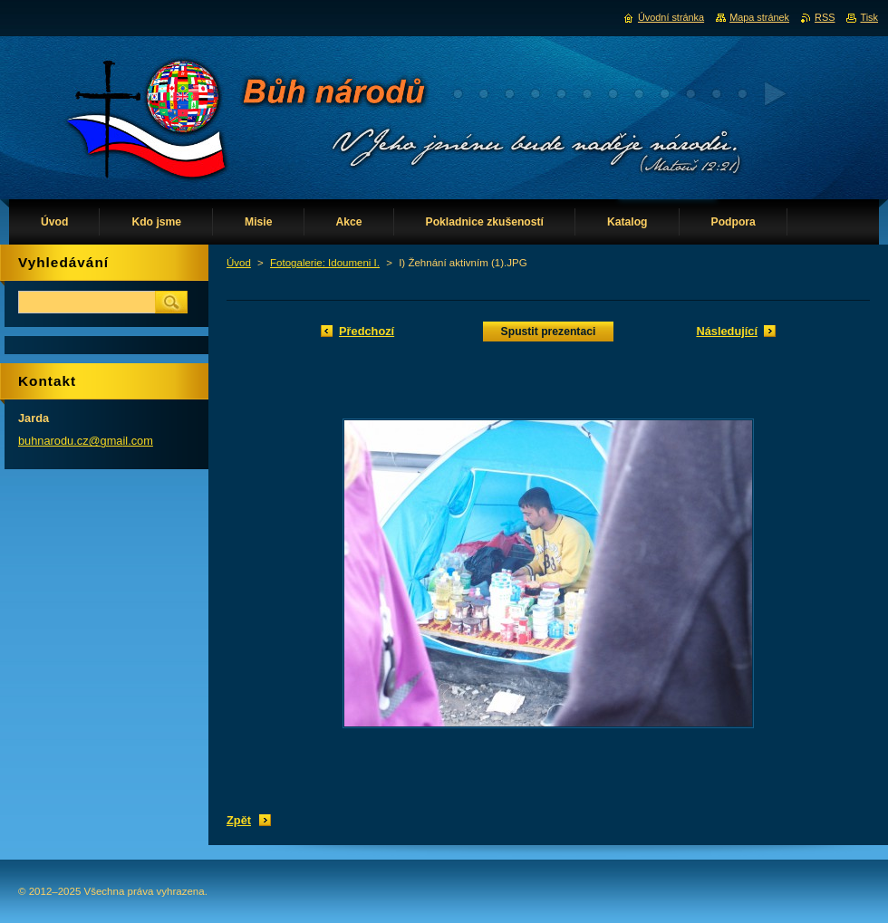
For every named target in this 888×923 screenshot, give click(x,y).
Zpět (239, 820)
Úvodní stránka (671, 17)
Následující (727, 331)
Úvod (239, 262)
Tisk (869, 17)
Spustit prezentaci (548, 331)
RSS (825, 17)
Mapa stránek (759, 17)
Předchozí (366, 331)
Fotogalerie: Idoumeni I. (325, 262)
